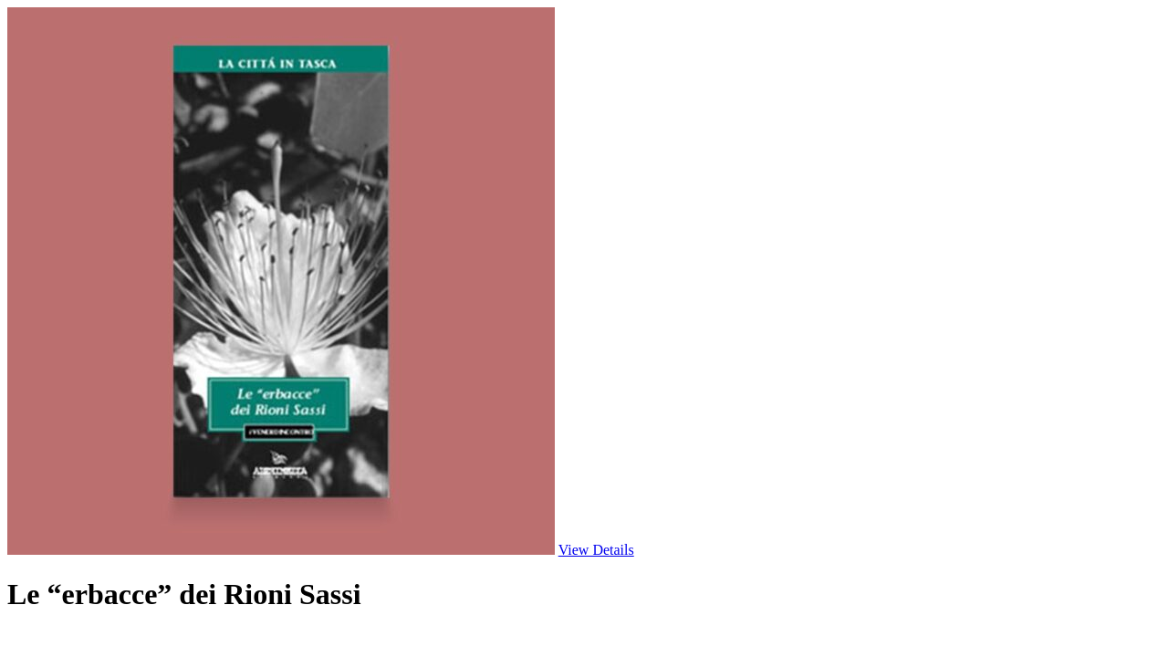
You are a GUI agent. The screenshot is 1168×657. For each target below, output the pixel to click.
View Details (596, 550)
